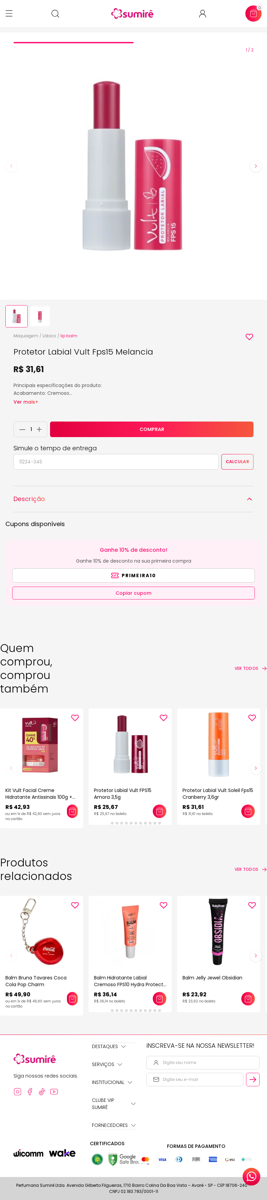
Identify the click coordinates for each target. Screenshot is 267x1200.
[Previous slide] (11, 166)
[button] (16, 316)
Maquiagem (26, 336)
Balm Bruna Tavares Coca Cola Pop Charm (36, 981)
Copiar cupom (133, 593)
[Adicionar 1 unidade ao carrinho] (41, 429)
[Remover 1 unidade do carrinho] (20, 429)
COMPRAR (152, 429)
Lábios (49, 336)
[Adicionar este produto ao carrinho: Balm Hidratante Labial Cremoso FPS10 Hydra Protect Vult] (159, 998)
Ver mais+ (26, 402)
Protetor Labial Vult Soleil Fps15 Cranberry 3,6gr (218, 793)
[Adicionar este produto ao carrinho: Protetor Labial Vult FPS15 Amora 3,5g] (159, 811)
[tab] (74, 42)
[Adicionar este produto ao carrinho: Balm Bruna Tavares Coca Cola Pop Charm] (72, 998)
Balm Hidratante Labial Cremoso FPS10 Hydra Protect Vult (128, 984)
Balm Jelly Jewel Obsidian (212, 977)
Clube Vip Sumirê (114, 1104)
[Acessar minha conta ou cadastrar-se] (205, 14)
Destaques (109, 1046)
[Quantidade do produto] (31, 429)
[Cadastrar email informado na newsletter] (253, 1079)
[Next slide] (256, 166)
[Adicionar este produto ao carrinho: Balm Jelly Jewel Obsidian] (248, 998)
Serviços (107, 1064)
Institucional (112, 1082)
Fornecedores (114, 1125)
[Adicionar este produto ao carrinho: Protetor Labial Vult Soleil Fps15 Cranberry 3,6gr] (248, 811)
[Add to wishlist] (249, 337)
